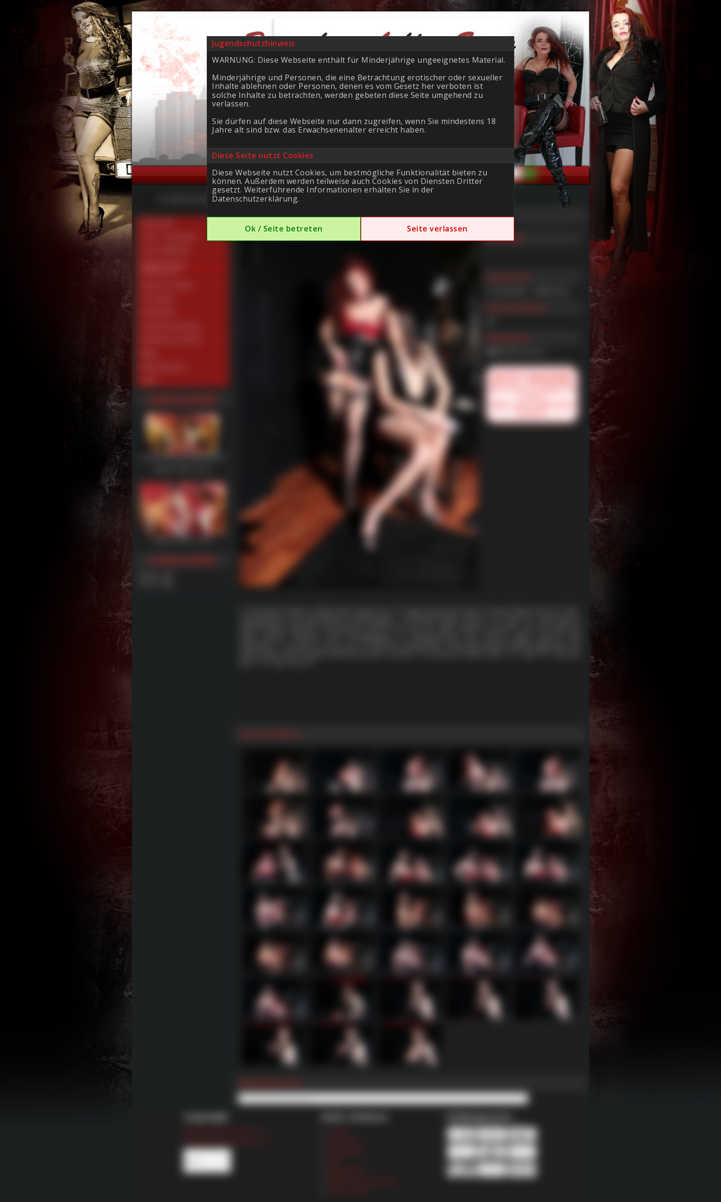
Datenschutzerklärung (255, 198)
